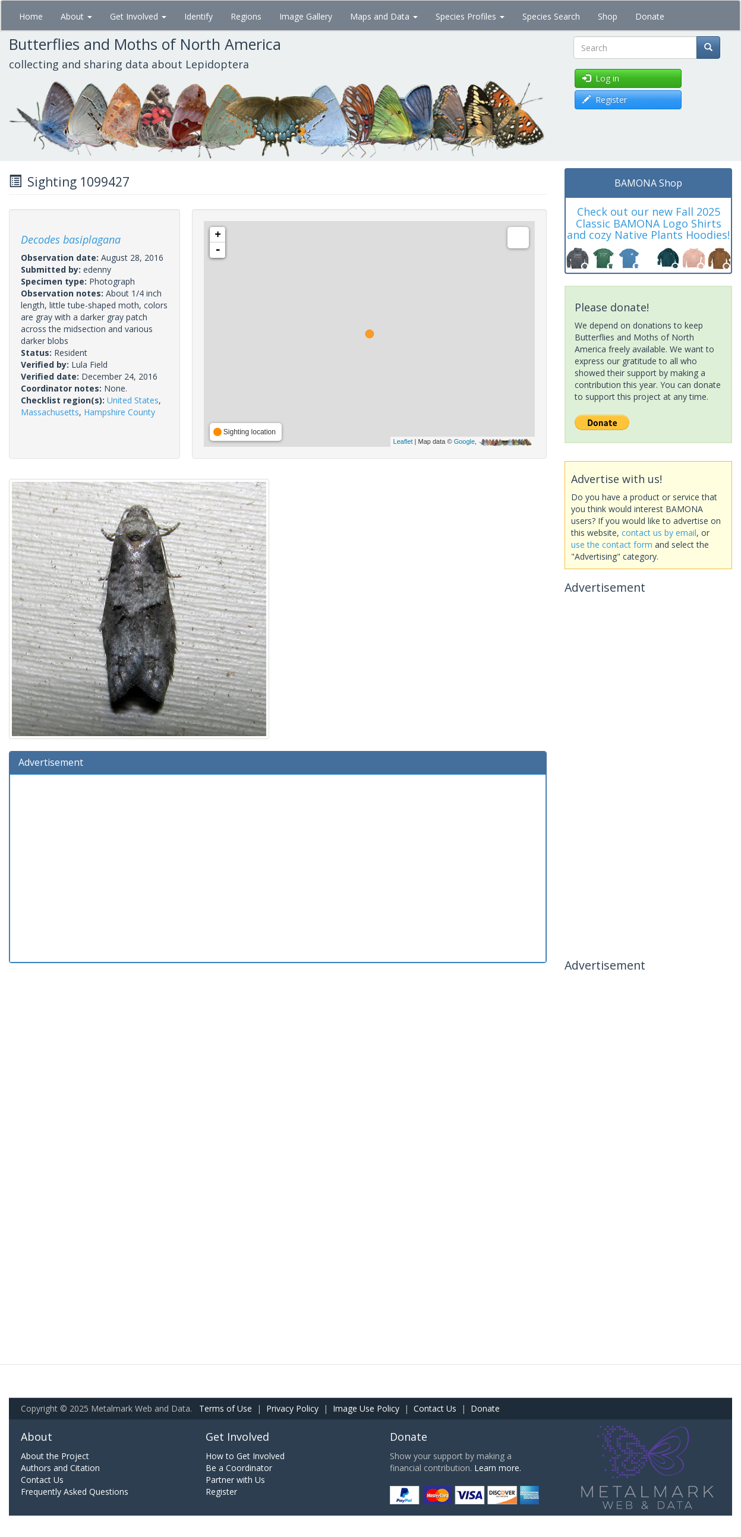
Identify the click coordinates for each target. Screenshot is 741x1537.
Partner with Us (235, 1479)
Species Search (551, 16)
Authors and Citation (60, 1467)
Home (31, 16)
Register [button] (604, 99)
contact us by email (659, 532)
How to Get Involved (245, 1456)
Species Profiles (470, 16)
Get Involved (138, 16)
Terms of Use (225, 1408)
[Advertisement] (278, 867)
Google (464, 441)
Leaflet (403, 441)
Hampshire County (119, 412)
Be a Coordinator (239, 1467)
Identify (198, 16)
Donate (649, 16)
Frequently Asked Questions (74, 1491)
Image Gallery (305, 16)
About (76, 16)
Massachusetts (50, 412)
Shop (607, 16)
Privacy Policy (292, 1408)
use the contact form (611, 544)
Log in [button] (600, 78)
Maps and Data (384, 16)
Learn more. (497, 1467)
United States (133, 400)
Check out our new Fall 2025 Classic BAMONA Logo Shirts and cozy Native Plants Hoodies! (648, 223)
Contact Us (435, 1408)
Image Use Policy (366, 1408)
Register (221, 1491)
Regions (246, 16)
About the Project (55, 1456)
